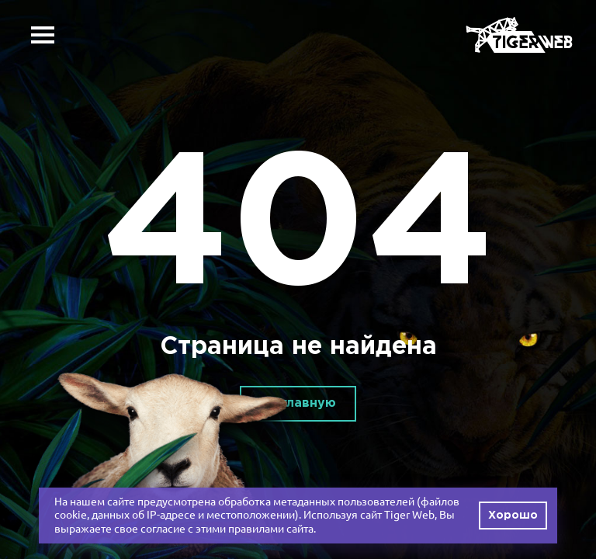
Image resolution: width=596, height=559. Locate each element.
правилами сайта (271, 529)
